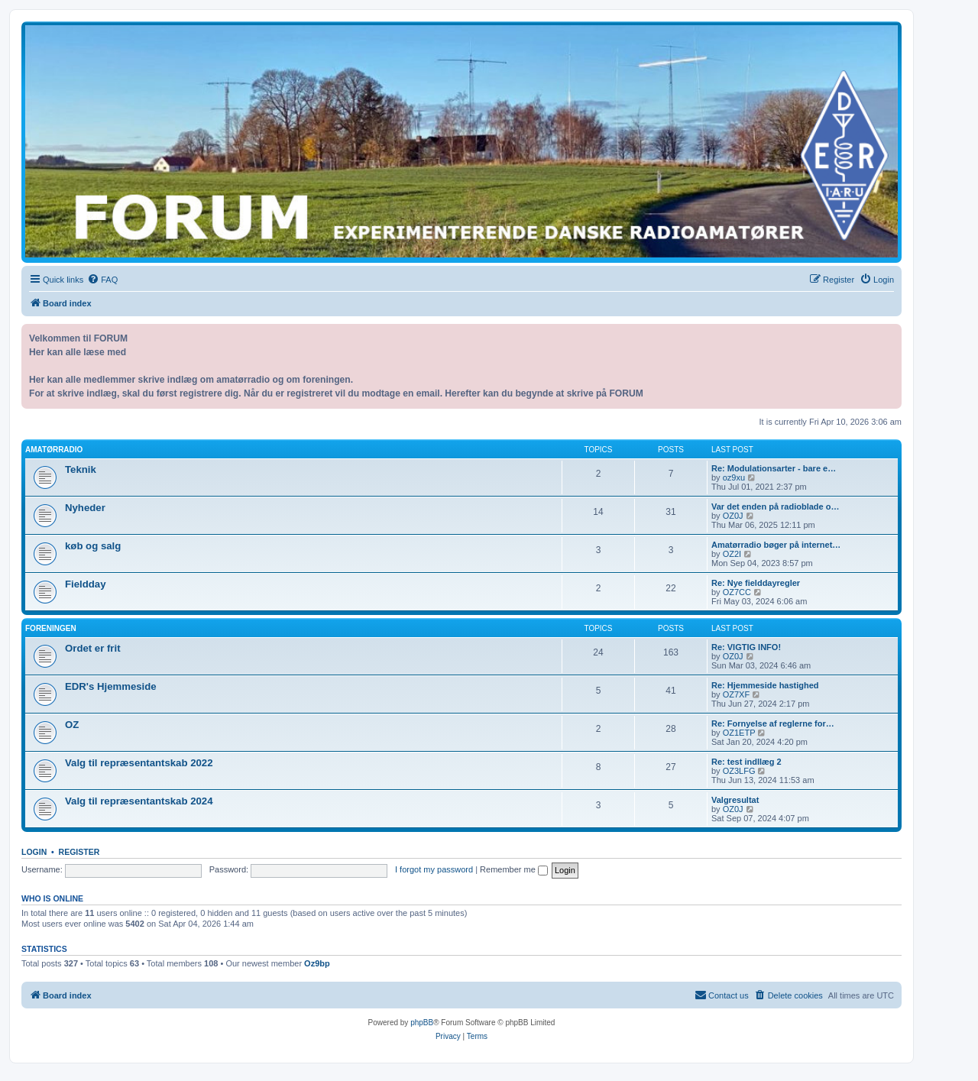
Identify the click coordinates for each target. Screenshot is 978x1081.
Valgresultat (735, 799)
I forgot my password (434, 869)
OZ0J (733, 515)
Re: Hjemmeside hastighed (765, 685)
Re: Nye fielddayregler (755, 582)
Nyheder (85, 507)
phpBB (421, 1022)
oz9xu (734, 477)
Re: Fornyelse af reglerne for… (772, 723)
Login (34, 851)
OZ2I (732, 553)
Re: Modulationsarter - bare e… (773, 468)
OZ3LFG (739, 770)
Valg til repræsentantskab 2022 (139, 763)
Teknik (80, 469)
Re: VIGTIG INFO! (746, 647)
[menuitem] (102, 279)
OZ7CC (737, 592)
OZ (72, 724)
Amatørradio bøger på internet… (775, 544)
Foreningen (50, 628)
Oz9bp (317, 963)
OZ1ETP (739, 732)
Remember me (514, 869)
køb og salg (93, 546)
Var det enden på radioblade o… (775, 506)
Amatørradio (54, 449)
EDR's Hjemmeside (111, 686)
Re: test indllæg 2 (746, 761)
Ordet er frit (93, 648)
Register (79, 851)
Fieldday (85, 584)
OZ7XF (736, 694)
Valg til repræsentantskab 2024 (139, 801)
